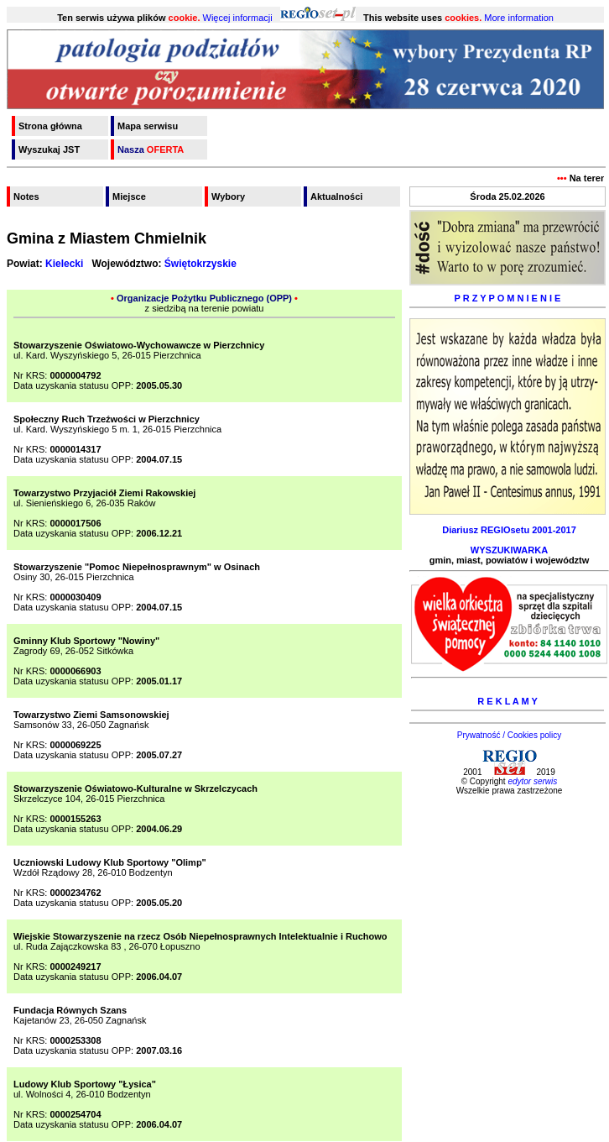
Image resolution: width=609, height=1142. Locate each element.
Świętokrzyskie (200, 264)
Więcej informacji (238, 18)
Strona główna (50, 126)
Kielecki (64, 264)
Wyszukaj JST (49, 149)
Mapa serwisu (147, 126)
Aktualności (336, 196)
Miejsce (129, 196)
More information (519, 18)
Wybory (228, 196)
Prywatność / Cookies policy (509, 735)
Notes (26, 196)
